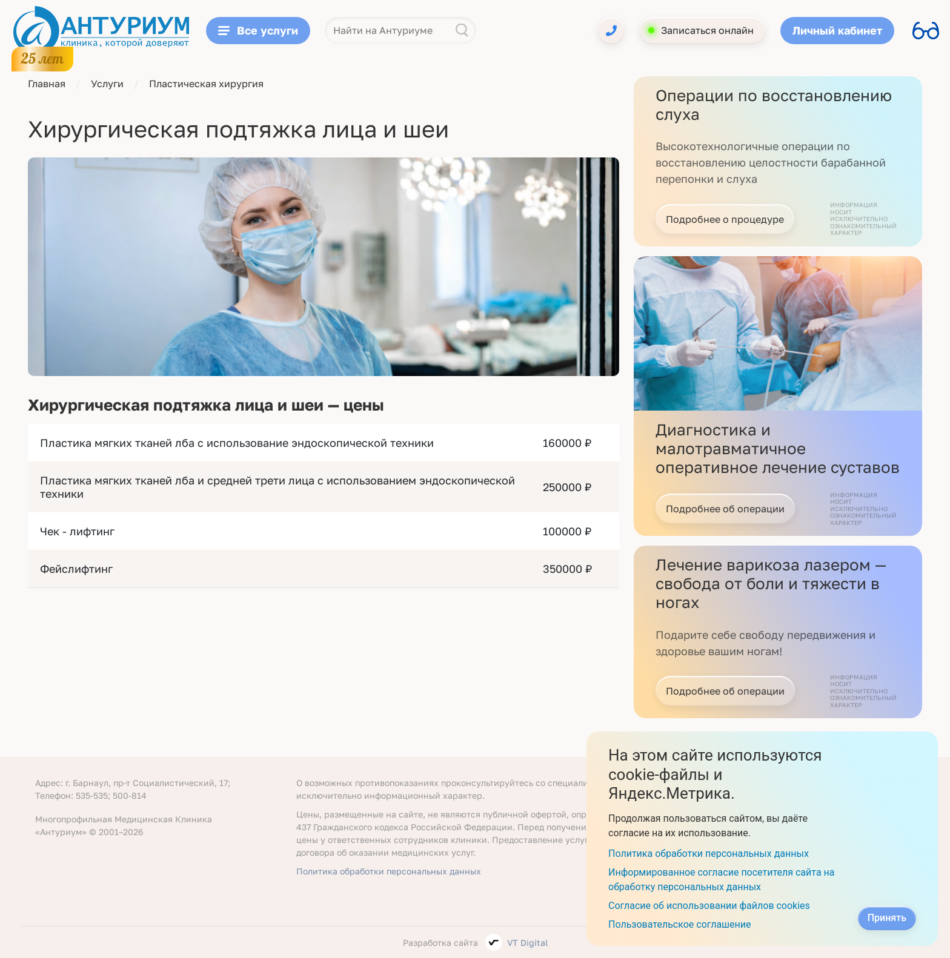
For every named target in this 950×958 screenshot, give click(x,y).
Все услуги (258, 30)
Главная (46, 84)
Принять (887, 917)
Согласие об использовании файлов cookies (709, 905)
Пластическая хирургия (206, 84)
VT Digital (527, 942)
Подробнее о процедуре (725, 219)
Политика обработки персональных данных (388, 871)
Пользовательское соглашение (679, 924)
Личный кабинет (837, 30)
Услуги (107, 84)
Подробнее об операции (725, 509)
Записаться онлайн (707, 30)
